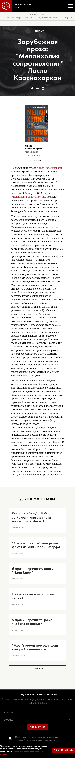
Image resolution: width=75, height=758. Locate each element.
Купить (37, 160)
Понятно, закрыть (63, 750)
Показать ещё (37, 668)
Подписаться (37, 727)
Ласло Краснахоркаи (49, 167)
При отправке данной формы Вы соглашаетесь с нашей (37, 738)
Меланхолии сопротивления (29, 196)
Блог (42, 14)
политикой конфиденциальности (40, 740)
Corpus (33, 14)
